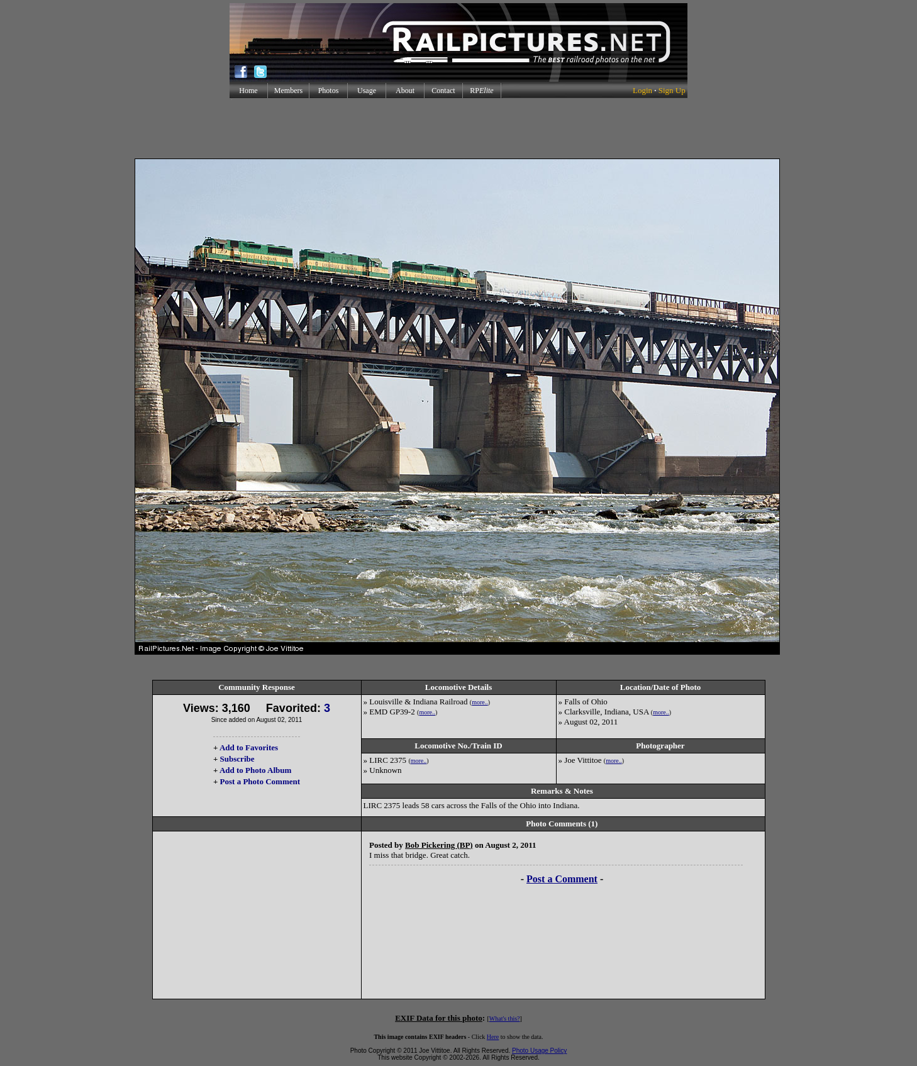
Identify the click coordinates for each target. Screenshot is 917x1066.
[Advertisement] (458, 128)
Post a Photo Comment (260, 781)
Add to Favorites (249, 747)
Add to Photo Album (256, 770)
